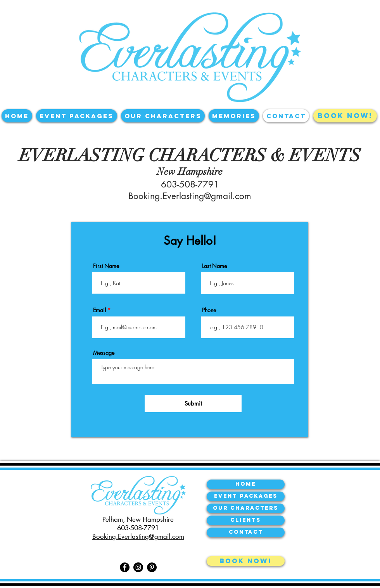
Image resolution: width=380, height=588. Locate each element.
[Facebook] (125, 567)
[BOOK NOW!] (345, 115)
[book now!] (246, 561)
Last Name (214, 266)
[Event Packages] (246, 496)
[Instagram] (138, 567)
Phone (209, 310)
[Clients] (246, 520)
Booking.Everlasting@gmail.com (189, 196)
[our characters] (246, 508)
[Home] (246, 484)
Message (103, 353)
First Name (106, 266)
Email (99, 310)
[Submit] (193, 403)
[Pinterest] (152, 567)
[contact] (246, 532)
